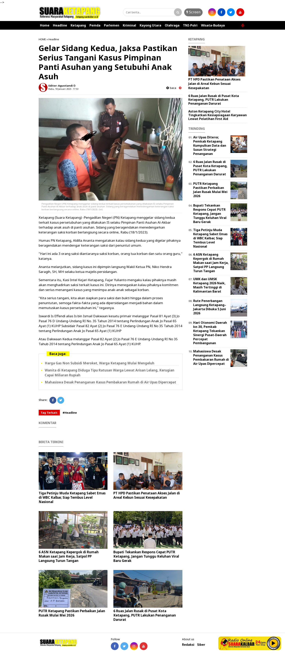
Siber (201, 645)
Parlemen (111, 25)
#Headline (70, 412)
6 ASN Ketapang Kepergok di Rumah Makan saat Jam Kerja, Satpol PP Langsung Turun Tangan (69, 556)
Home (44, 25)
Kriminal (129, 25)
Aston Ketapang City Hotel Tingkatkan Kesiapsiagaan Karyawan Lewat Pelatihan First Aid (217, 115)
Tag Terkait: (49, 412)
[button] (243, 24)
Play (274, 643)
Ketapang (78, 25)
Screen (193, 12)
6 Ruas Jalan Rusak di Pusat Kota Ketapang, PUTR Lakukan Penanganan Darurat (144, 615)
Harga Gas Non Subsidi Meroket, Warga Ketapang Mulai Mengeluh (99, 363)
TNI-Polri (190, 25)
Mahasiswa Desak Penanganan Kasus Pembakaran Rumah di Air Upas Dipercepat (110, 382)
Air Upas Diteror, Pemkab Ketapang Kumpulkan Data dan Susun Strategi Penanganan (209, 145)
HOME (42, 39)
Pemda (94, 25)
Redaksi (188, 645)
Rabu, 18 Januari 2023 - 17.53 (63, 88)
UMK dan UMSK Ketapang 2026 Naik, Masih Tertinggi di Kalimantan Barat (209, 285)
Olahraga (172, 25)
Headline (60, 25)
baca (171, 88)
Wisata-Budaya (213, 25)
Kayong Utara (150, 25)
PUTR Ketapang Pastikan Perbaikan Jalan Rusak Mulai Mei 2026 (72, 613)
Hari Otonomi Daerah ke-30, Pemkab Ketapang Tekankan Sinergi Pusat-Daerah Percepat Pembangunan (210, 332)
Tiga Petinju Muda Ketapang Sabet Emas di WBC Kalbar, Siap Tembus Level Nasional (72, 497)
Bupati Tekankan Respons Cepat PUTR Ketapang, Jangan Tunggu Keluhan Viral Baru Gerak (146, 556)
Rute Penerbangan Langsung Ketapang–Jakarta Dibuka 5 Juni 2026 (209, 307)
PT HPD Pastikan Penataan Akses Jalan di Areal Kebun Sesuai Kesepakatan (146, 495)
